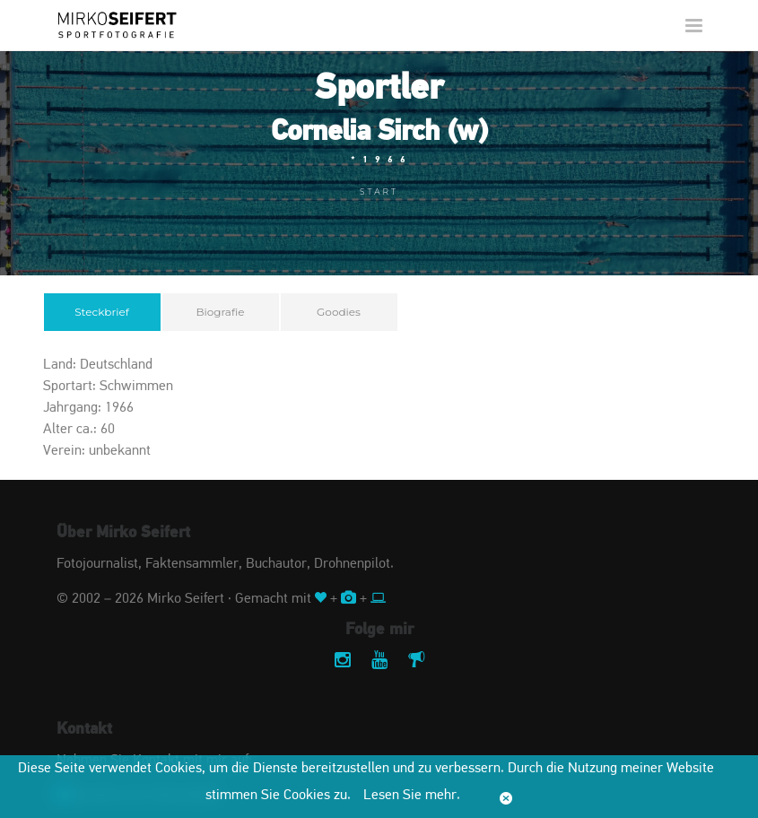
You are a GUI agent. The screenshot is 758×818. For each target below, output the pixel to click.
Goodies (339, 311)
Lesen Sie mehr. (411, 795)
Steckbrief (101, 311)
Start (379, 191)
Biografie (220, 311)
